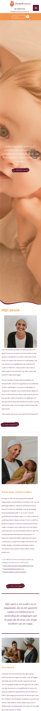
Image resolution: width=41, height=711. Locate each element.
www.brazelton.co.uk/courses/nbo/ (15, 572)
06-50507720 (19, 9)
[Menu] (36, 8)
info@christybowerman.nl (19, 12)
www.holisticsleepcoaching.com (14, 569)
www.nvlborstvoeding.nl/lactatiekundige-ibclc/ (18, 565)
